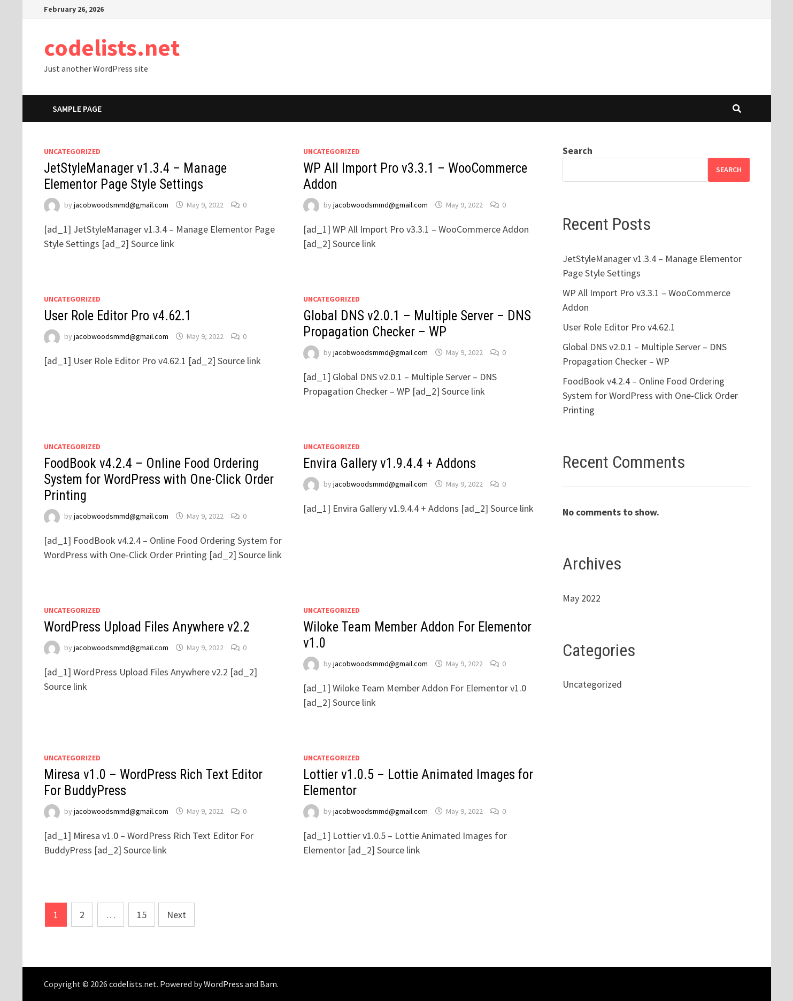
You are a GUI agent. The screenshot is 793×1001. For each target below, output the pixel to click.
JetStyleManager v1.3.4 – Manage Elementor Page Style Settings (135, 176)
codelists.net (112, 47)
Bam (268, 984)
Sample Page (77, 108)
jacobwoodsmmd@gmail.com (121, 205)
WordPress (223, 984)
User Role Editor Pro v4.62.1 (117, 316)
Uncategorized (72, 151)
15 (142, 914)
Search (577, 150)
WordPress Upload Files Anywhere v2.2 (147, 627)
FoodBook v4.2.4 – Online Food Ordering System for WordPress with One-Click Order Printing (159, 479)
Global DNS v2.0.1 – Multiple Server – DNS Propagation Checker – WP (417, 324)
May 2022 (581, 598)
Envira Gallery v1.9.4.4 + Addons (389, 463)
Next (176, 914)
